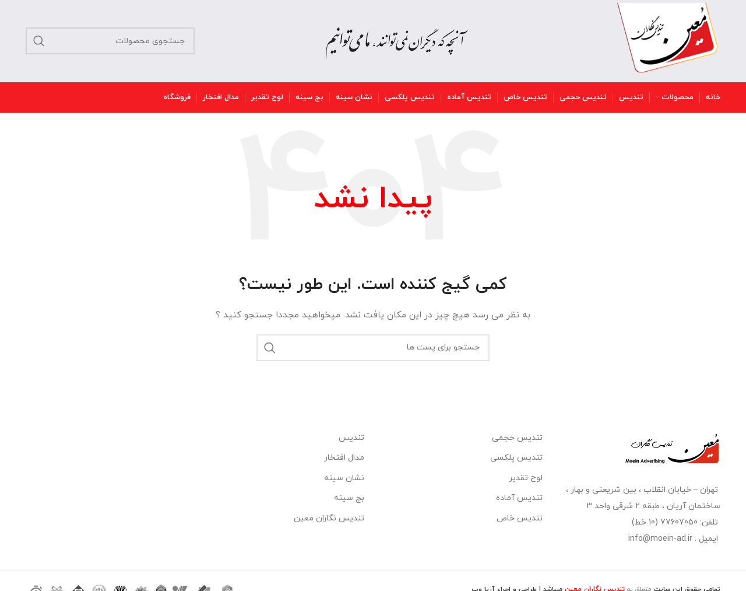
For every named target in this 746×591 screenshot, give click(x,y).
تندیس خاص (520, 518)
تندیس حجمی (517, 437)
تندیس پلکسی (516, 457)
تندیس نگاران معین (329, 518)
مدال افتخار (344, 457)
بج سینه (349, 497)
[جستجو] (110, 40)
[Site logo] (667, 40)
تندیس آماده (519, 497)
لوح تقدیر (526, 478)
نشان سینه (344, 478)
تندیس (351, 437)
